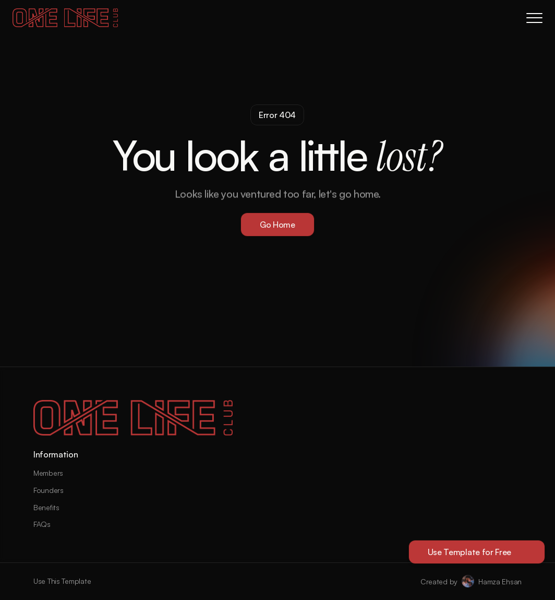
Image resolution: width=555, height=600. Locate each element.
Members (48, 472)
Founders (48, 490)
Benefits (46, 507)
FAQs (42, 524)
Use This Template (62, 581)
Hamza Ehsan (500, 581)
